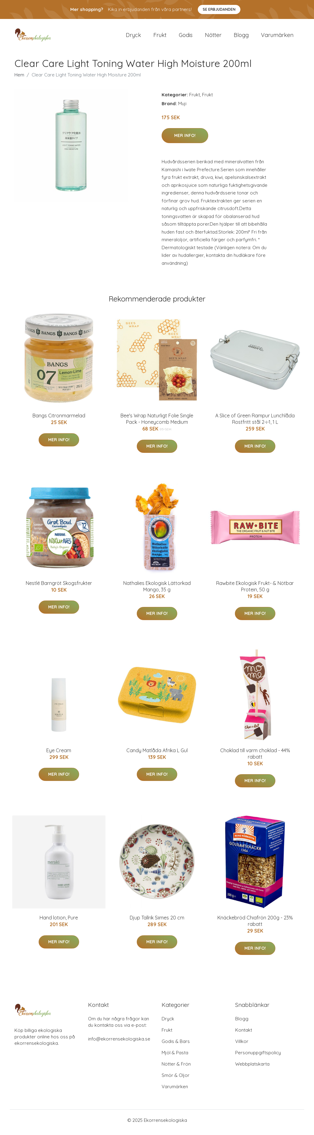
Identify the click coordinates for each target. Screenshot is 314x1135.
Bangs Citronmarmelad (59, 420)
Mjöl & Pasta (175, 1057)
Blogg (241, 37)
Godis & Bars (176, 1045)
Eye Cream (58, 755)
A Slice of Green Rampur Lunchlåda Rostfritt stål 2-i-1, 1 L (255, 423)
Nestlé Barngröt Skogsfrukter (59, 587)
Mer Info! (185, 139)
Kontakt (243, 1034)
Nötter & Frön (176, 1068)
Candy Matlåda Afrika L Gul (157, 755)
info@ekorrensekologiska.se (119, 1043)
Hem (19, 79)
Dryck (133, 37)
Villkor (241, 1045)
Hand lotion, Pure (59, 922)
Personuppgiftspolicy (258, 1057)
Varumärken (277, 37)
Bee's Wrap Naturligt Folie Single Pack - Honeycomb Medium (157, 423)
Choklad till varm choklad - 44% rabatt (255, 758)
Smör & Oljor (176, 1079)
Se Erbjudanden (219, 9)
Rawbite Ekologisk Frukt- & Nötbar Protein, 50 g (255, 590)
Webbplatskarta (252, 1068)
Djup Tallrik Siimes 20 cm (157, 922)
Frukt (160, 37)
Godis (186, 37)
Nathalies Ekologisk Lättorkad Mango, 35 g (157, 590)
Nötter (213, 37)
